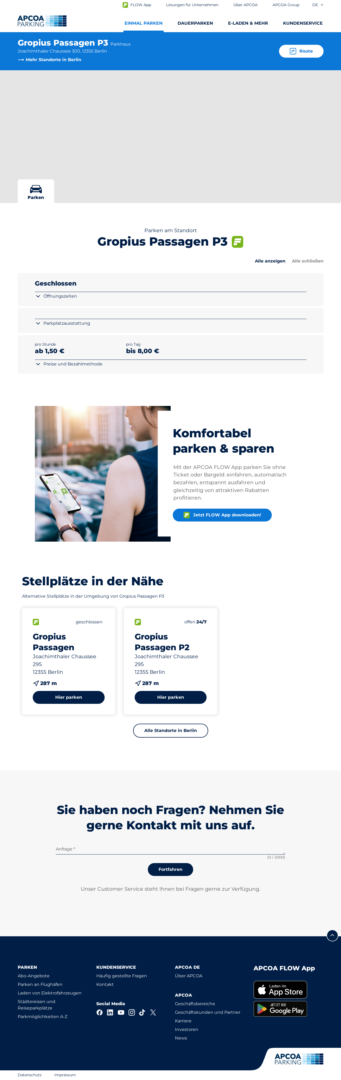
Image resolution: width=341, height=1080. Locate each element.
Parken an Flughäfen (40, 984)
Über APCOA (188, 975)
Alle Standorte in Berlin (170, 730)
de (318, 4)
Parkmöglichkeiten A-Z (42, 1016)
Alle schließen (308, 261)
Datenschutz (30, 1074)
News (181, 1038)
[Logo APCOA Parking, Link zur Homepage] (42, 21)
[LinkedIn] (110, 1012)
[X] (153, 1012)
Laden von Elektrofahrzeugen (50, 993)
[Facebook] (99, 1012)
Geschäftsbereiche (195, 1003)
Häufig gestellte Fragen (121, 975)
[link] (289, 990)
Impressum (65, 1074)
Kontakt (105, 984)
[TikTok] (142, 1012)
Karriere (183, 1020)
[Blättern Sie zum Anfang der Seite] (332, 935)
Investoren (186, 1029)
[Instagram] (132, 1012)
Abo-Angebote (34, 975)
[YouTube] (121, 1012)
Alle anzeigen (270, 261)
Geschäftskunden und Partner (207, 1012)
